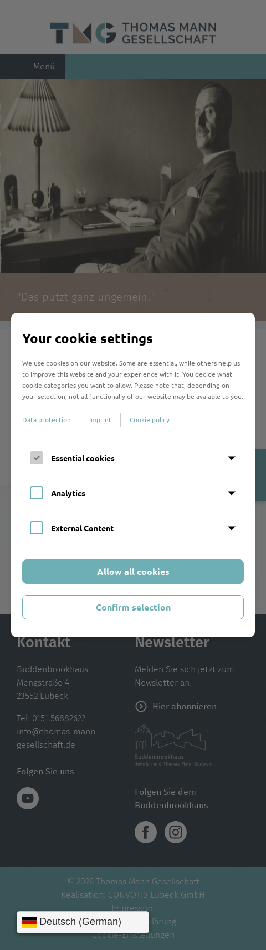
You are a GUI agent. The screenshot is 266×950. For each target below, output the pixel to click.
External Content (82, 528)
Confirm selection (133, 607)
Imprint (100, 419)
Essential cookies (83, 458)
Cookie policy (150, 419)
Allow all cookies (133, 571)
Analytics (68, 493)
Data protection (46, 419)
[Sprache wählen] (83, 922)
